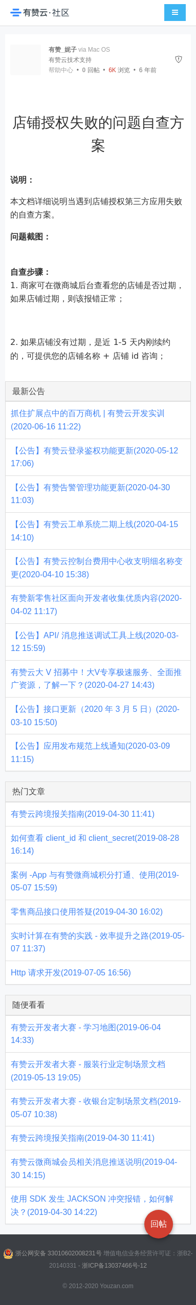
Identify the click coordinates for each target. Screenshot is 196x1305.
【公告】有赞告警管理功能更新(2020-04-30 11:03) (90, 494)
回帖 (91, 70)
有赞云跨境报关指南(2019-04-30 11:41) (83, 814)
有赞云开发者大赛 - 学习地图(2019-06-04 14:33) (86, 1034)
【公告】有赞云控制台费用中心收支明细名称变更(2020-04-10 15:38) (97, 568)
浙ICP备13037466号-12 (114, 1265)
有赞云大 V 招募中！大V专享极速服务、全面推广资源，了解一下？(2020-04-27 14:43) (96, 679)
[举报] (178, 59)
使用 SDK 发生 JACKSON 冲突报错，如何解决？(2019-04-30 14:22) (92, 1205)
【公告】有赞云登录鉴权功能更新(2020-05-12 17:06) (94, 457)
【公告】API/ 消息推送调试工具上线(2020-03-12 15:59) (95, 642)
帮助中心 (61, 70)
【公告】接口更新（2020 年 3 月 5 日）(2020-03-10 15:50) (95, 716)
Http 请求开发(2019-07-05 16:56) (71, 972)
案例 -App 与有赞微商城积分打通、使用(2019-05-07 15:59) (95, 882)
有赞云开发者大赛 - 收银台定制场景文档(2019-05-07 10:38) (96, 1108)
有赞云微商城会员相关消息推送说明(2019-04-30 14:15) (94, 1169)
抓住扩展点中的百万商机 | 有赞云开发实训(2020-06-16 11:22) (88, 420)
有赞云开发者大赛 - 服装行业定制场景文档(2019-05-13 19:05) (88, 1071)
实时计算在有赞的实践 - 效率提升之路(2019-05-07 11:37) (98, 942)
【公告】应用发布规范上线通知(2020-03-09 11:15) (90, 753)
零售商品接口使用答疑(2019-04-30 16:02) (87, 911)
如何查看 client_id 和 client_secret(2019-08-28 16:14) (95, 845)
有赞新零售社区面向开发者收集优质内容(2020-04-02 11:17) (96, 605)
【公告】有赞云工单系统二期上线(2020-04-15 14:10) (94, 531)
